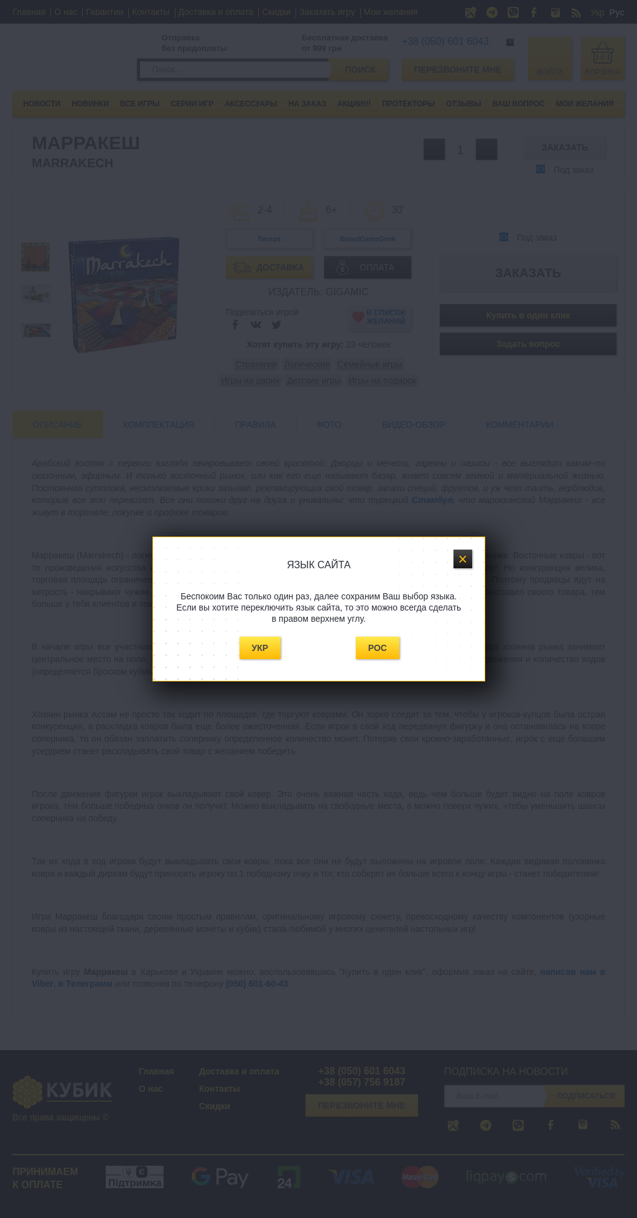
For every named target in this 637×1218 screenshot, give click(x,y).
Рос (377, 648)
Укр (260, 648)
